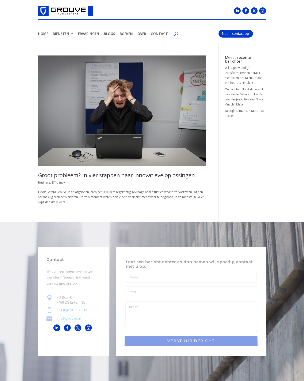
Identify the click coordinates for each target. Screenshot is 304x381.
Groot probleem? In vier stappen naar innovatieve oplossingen (116, 175)
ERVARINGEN (88, 34)
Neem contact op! (236, 33)
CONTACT (159, 34)
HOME (43, 34)
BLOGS (109, 34)
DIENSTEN (61, 34)
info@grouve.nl (68, 318)
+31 (71, 310)
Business (44, 182)
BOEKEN (126, 34)
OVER (141, 34)
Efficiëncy (58, 182)
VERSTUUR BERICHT (191, 341)
